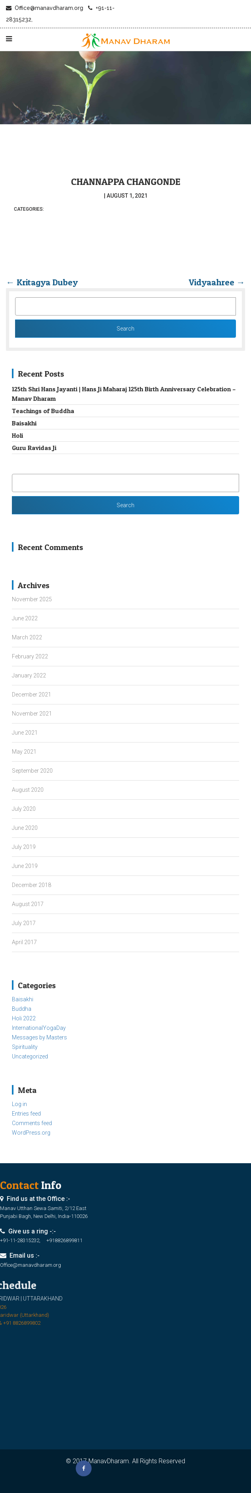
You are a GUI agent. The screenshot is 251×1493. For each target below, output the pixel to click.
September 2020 (32, 771)
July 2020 (24, 809)
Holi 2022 (24, 1018)
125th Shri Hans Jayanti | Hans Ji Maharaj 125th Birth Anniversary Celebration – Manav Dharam (124, 393)
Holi (17, 435)
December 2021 (31, 694)
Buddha (21, 1009)
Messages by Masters (39, 1037)
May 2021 (24, 751)
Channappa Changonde (125, 181)
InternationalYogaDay (39, 1028)
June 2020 (25, 828)
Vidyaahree (217, 282)
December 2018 (31, 885)
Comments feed (32, 1123)
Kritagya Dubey (42, 282)
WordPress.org (31, 1132)
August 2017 (28, 904)
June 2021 (25, 732)
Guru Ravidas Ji (34, 448)
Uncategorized (30, 1056)
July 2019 (24, 847)
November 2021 (32, 713)
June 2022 (25, 618)
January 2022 (29, 675)
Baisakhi (24, 423)
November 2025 (32, 599)
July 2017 (24, 923)
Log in (19, 1104)
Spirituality (25, 1047)
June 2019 (25, 866)
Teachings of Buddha (43, 411)
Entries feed (26, 1113)
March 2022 (27, 637)
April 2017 (24, 942)
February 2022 (30, 656)
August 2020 (28, 790)
